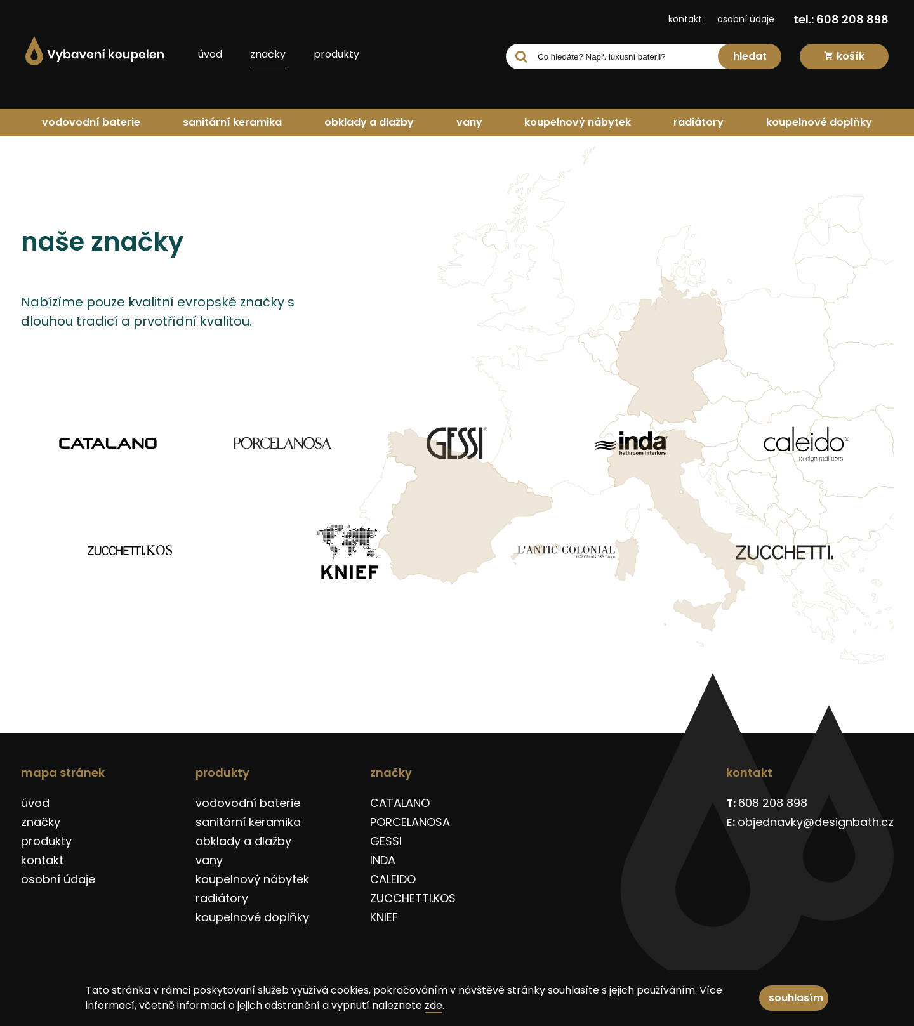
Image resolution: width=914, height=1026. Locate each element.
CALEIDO (393, 879)
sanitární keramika (232, 122)
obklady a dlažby (369, 122)
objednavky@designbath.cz (816, 822)
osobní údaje (745, 19)
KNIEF (384, 917)
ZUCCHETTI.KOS (413, 898)
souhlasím (796, 997)
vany (469, 122)
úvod (210, 54)
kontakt (685, 19)
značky (268, 54)
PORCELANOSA (410, 822)
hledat (750, 56)
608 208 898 (772, 803)
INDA (382, 860)
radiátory (698, 122)
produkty (336, 54)
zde (433, 1005)
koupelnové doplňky (819, 122)
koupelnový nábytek (577, 122)
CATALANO (400, 803)
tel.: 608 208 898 (841, 19)
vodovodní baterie (91, 122)
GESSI (386, 841)
